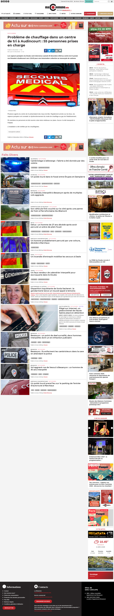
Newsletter (9, 608)
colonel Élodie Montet (45, 299)
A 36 (32, 390)
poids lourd (56, 183)
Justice (81, 306)
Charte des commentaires (11, 595)
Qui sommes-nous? (9, 593)
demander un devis (43, 601)
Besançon (34, 190)
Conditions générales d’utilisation (13, 604)
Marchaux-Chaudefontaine (39, 238)
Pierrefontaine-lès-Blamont (40, 206)
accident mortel (45, 231)
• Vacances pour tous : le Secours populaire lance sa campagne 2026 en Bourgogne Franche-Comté (100, 80)
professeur (77, 326)
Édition (59, 10)
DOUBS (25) (34, 174)
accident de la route (35, 183)
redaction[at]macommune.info (42, 592)
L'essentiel (101, 64)
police (39, 342)
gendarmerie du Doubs (44, 167)
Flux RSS (6, 599)
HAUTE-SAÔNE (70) (64, 306)
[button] (108, 1)
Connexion (106, 295)
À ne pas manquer (100, 418)
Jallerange (34, 158)
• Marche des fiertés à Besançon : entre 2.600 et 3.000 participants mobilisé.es (98, 69)
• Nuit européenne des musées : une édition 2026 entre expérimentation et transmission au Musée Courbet (100, 87)
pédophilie (71, 326)
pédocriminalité (63, 326)
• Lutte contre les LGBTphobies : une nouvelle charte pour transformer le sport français (100, 93)
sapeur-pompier (40, 263)
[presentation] (89, 428)
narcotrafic (33, 342)
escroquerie (34, 279)
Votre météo (100, 529)
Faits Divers (12, 33)
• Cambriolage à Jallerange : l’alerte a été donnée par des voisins (99, 74)
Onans (33, 270)
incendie (33, 263)
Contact (6, 591)
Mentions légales (9, 602)
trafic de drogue (46, 342)
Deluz (32, 222)
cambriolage (34, 167)
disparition (54, 299)
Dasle (32, 254)
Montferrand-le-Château (39, 286)
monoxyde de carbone (14, 131)
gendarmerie (58, 231)
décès (52, 231)
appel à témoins (35, 299)
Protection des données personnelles (14, 597)
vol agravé (45, 374)
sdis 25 (47, 263)
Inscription (95, 295)
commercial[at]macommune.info (43, 597)
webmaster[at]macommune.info (43, 611)
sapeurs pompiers (67, 231)
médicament (34, 374)
